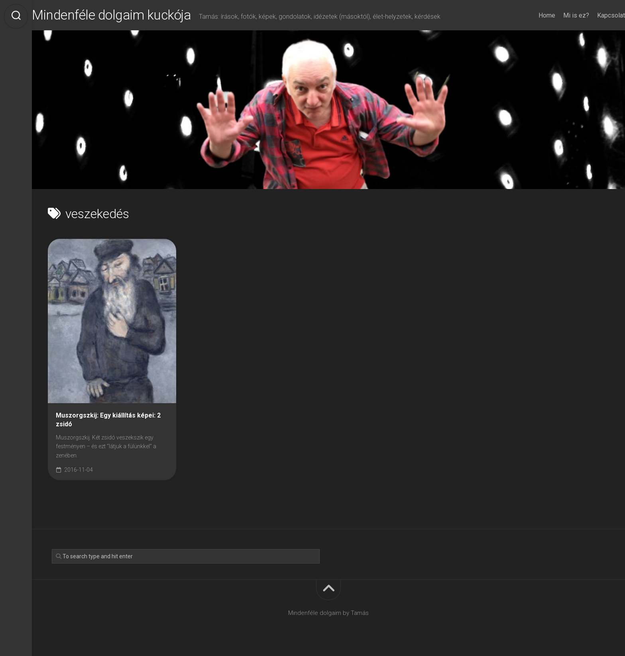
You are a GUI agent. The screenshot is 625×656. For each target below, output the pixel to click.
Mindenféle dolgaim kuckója (135, 16)
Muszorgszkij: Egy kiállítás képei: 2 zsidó (108, 422)
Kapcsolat (595, 15)
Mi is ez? (560, 15)
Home (531, 15)
